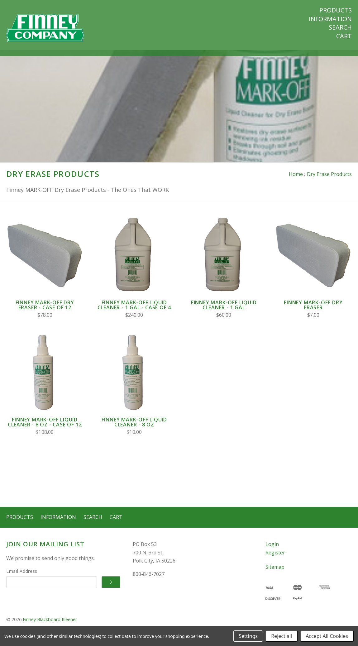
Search (340, 27)
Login (272, 550)
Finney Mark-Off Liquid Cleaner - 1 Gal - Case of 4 (134, 311)
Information (330, 19)
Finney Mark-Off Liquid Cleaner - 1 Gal (224, 311)
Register (275, 558)
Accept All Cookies (327, 636)
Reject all (281, 636)
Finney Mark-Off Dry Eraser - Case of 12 (45, 311)
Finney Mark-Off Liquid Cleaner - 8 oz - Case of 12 (45, 428)
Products (335, 10)
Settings (248, 636)
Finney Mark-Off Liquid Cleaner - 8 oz (134, 428)
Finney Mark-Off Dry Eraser (313, 311)
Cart (344, 36)
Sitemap (274, 572)
